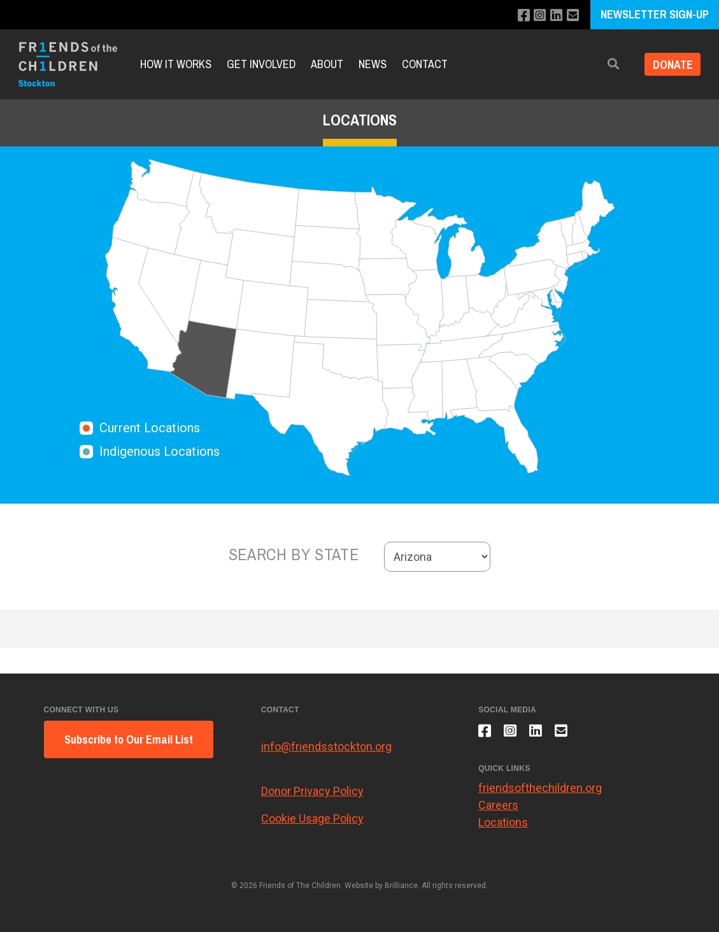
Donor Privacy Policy (312, 791)
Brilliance (401, 885)
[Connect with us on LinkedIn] (555, 15)
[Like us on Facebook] (521, 15)
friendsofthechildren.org (540, 791)
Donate (670, 64)
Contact (425, 64)
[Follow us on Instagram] (538, 15)
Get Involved (261, 64)
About (327, 64)
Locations (503, 825)
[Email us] (572, 15)
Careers (498, 808)
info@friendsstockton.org (326, 746)
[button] (609, 64)
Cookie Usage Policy (312, 818)
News (373, 64)
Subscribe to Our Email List (128, 739)
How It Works (175, 64)
